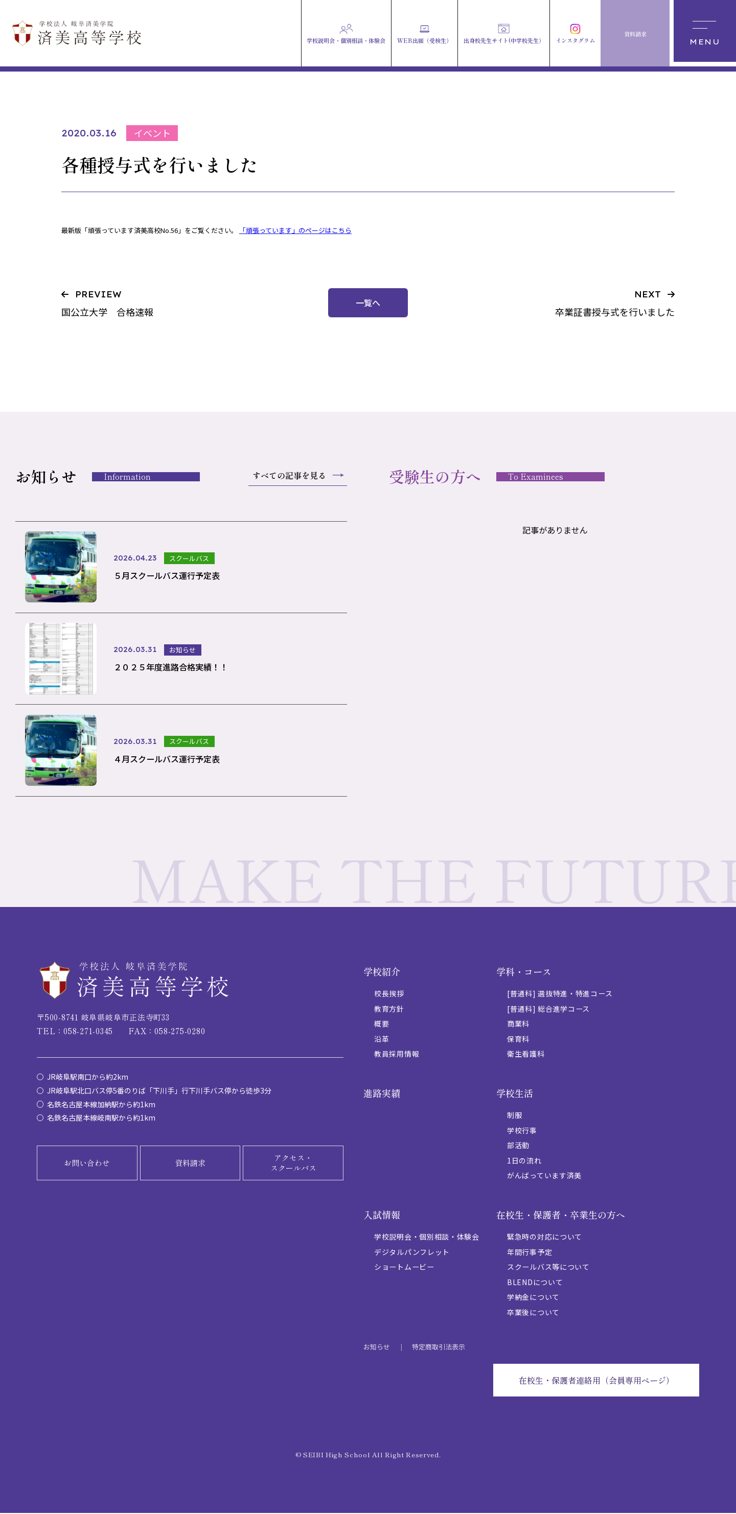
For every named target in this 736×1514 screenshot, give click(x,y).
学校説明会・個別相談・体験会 (426, 1238)
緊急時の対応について (544, 1238)
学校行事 (522, 1131)
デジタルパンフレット (412, 1253)
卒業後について (533, 1313)
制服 (514, 1116)
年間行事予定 (529, 1253)
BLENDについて (535, 1283)
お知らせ (376, 1348)
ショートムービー (404, 1268)
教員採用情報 (396, 1055)
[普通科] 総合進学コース (548, 1010)
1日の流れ (524, 1161)
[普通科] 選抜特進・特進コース (559, 995)
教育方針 (389, 1010)
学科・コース (523, 972)
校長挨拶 (389, 995)
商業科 (518, 1025)
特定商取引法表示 (438, 1348)
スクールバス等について (548, 1268)
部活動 (518, 1147)
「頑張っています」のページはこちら (295, 230)
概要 (381, 1025)
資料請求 (190, 1163)
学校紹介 (381, 972)
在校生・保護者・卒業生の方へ (560, 1215)
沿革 (381, 1040)
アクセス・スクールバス (293, 1163)
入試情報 (381, 1215)
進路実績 (381, 1094)
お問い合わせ (87, 1163)
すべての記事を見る (289, 475)
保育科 (518, 1040)
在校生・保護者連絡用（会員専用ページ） (596, 1381)
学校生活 (514, 1094)
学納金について (533, 1298)
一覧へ (368, 302)
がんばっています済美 (544, 1176)
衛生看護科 (526, 1055)
